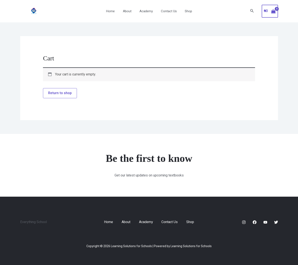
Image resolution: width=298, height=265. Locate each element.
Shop (185, 11)
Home (113, 11)
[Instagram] (244, 222)
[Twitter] (276, 222)
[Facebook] (255, 222)
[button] (252, 11)
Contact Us (167, 11)
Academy (146, 11)
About (128, 11)
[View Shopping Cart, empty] (270, 11)
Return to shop (60, 93)
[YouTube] (265, 222)
